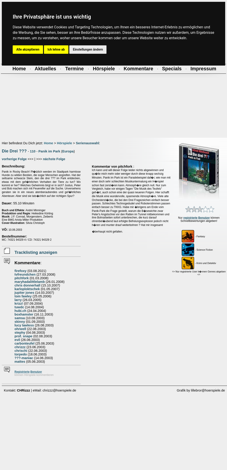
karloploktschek (27, 289)
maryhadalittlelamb (29, 282)
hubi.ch (20, 311)
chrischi (20, 350)
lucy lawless (24, 325)
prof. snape (23, 336)
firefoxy (20, 271)
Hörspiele (64, 143)
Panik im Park (49, 151)
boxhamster (23, 314)
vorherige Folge (14, 159)
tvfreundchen (25, 274)
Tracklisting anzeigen (35, 252)
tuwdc (19, 307)
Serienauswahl (87, 143)
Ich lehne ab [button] (56, 49)
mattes (19, 361)
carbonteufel (24, 343)
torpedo (20, 354)
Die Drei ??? (14, 151)
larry (18, 300)
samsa (19, 318)
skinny (19, 321)
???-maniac (23, 358)
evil (17, 340)
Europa (68, 151)
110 (32, 151)
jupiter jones (24, 292)
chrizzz (20, 347)
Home (48, 143)
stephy (19, 332)
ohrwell (20, 329)
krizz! (18, 303)
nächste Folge (54, 159)
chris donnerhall (27, 285)
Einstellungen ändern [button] (88, 49)
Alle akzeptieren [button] (27, 49)
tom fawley (23, 296)
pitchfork (21, 278)
